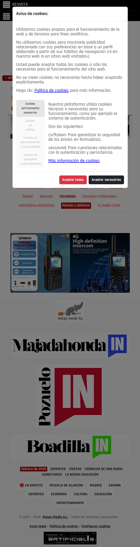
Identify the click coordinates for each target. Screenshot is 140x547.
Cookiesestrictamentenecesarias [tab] (30, 108)
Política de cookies (51, 90)
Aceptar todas (73, 180)
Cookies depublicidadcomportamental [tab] (30, 159)
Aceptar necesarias (106, 180)
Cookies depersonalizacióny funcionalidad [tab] (30, 142)
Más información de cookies (74, 161)
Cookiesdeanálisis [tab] (30, 125)
